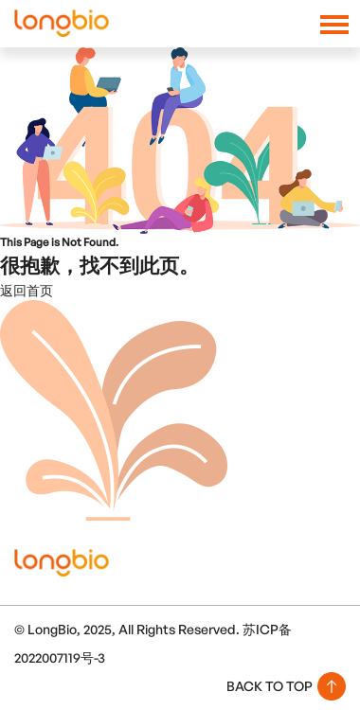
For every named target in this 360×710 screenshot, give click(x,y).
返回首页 (26, 290)
